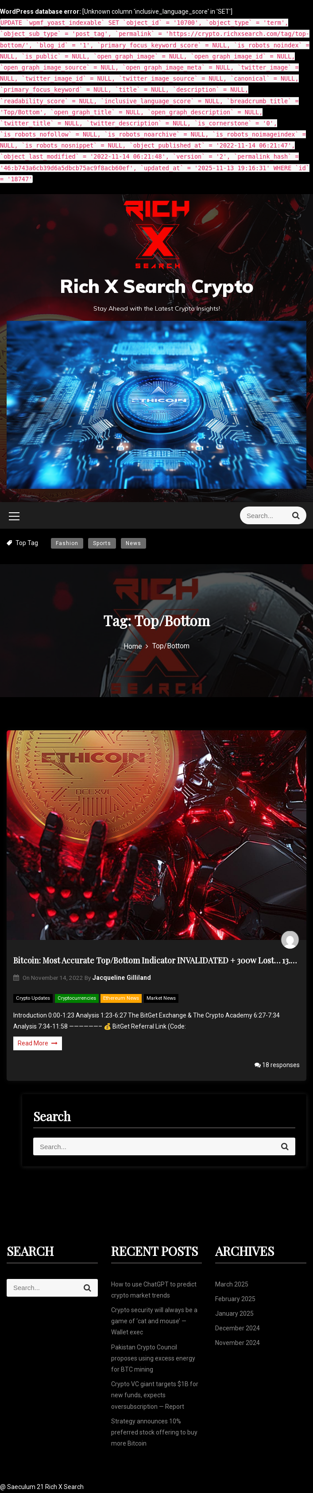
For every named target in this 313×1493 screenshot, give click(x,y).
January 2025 (234, 1313)
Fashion (67, 543)
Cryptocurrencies (77, 998)
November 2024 (237, 1342)
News (133, 543)
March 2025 (231, 1284)
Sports (102, 543)
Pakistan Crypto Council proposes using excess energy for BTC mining (153, 1358)
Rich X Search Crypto (157, 286)
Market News (161, 998)
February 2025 (235, 1298)
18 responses (277, 1064)
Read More (38, 1043)
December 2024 (237, 1328)
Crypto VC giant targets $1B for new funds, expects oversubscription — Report (154, 1395)
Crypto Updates (33, 998)
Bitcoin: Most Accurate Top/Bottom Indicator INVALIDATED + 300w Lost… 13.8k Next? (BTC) (156, 960)
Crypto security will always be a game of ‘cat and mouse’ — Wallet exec (154, 1321)
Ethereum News (121, 998)
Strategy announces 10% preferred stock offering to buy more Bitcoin (154, 1432)
